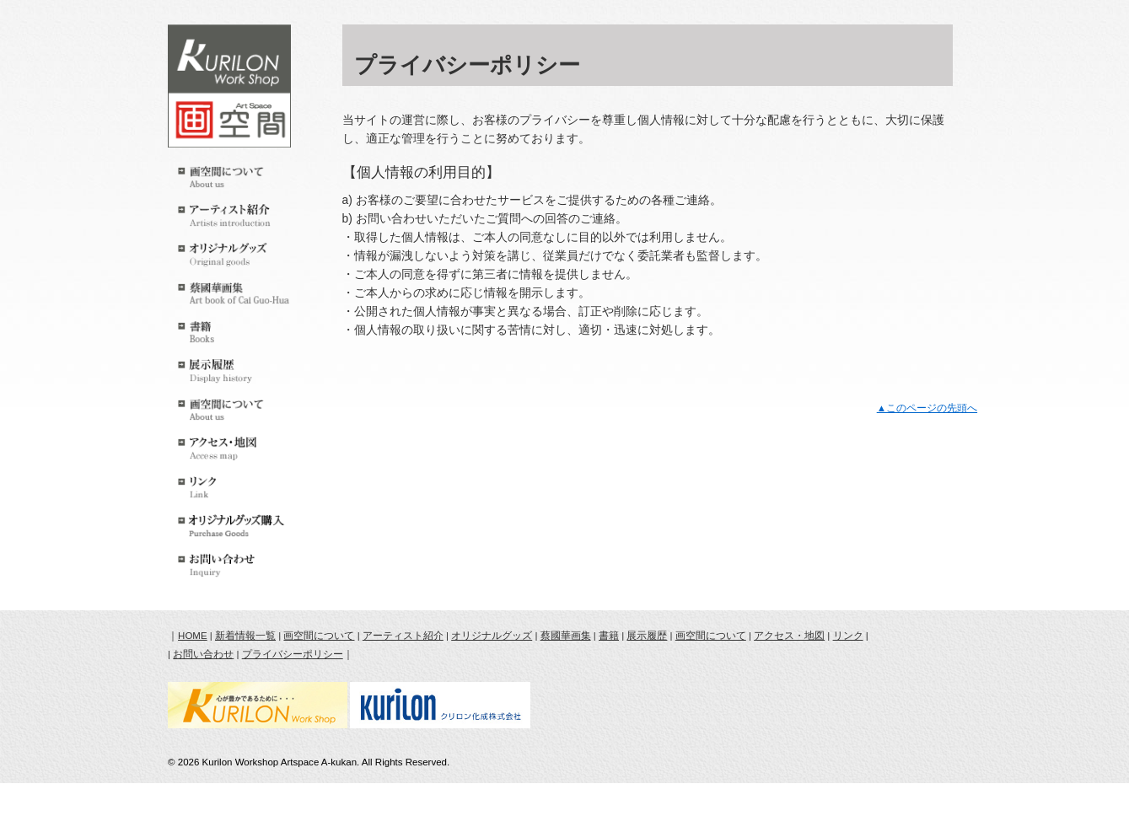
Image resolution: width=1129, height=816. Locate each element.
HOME (192, 636)
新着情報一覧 (245, 636)
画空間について (318, 636)
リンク (848, 636)
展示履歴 (646, 636)
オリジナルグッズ (491, 636)
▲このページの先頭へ (927, 408)
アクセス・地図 (789, 636)
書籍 (609, 636)
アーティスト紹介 (403, 636)
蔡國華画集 (565, 636)
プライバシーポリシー (292, 654)
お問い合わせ (203, 654)
